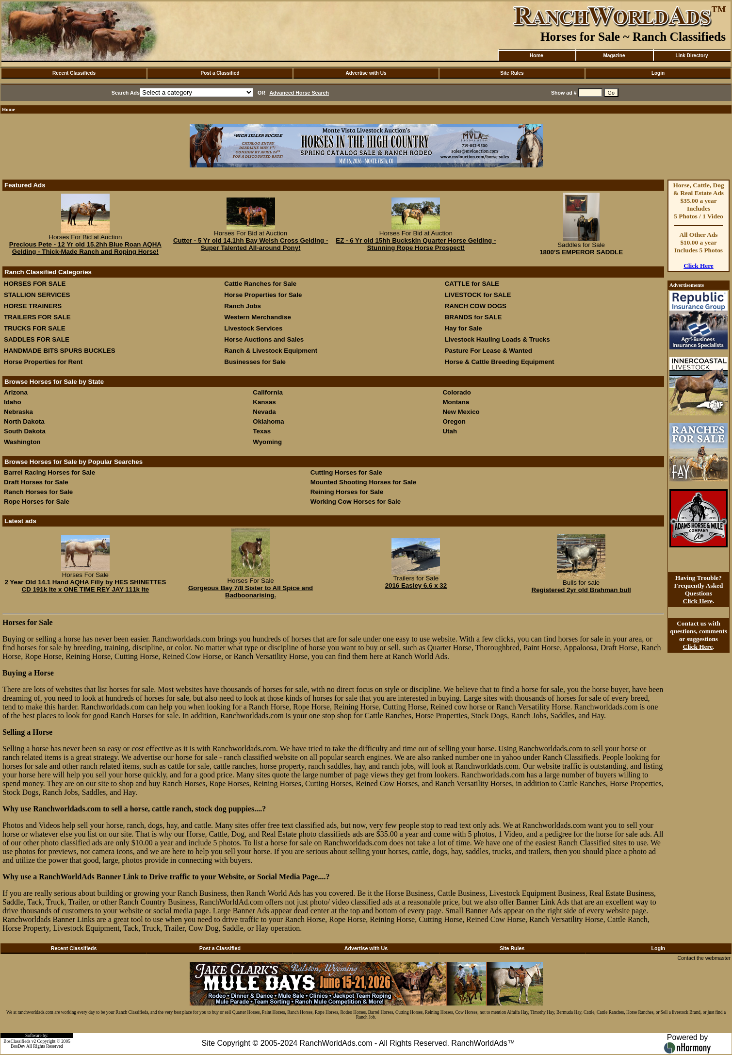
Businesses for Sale (255, 361)
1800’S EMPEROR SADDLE (581, 252)
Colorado (456, 392)
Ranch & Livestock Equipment (270, 350)
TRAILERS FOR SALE (37, 317)
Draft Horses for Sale (36, 482)
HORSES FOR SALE (34, 283)
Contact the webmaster (704, 958)
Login (658, 73)
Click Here (698, 265)
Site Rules (511, 73)
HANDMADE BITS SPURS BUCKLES (59, 350)
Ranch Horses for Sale (38, 491)
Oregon (453, 421)
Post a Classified (219, 73)
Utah (449, 431)
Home (536, 55)
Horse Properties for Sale (263, 294)
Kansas (264, 402)
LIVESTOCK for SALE (478, 294)
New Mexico (460, 411)
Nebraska (18, 411)
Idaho (12, 402)
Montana (455, 402)
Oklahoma (268, 421)
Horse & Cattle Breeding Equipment (499, 361)
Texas (262, 431)
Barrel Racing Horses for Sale (49, 472)
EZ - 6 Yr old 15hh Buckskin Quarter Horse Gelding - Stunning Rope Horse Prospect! (416, 244)
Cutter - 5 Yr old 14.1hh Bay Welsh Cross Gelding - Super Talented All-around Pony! (250, 244)
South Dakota (25, 431)
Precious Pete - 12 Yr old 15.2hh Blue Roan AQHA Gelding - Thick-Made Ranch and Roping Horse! (85, 248)
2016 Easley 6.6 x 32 (416, 585)
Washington (22, 441)
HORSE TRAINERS (33, 306)
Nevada (264, 411)
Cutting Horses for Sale (346, 472)
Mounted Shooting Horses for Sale (363, 482)
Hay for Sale (464, 328)
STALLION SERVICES (37, 294)
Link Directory (691, 55)
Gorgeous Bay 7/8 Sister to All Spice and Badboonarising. (250, 591)
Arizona (16, 392)
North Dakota (24, 421)
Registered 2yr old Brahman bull (581, 589)
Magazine (614, 55)
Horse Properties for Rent (43, 361)
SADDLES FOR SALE (36, 339)
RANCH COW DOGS (475, 306)
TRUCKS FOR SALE (34, 328)
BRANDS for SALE (473, 317)
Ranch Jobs (242, 306)
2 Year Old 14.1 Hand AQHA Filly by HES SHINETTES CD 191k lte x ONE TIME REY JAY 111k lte (85, 585)
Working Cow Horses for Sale (355, 501)
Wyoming (267, 441)
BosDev (18, 1046)
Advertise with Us (366, 73)
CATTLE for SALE (472, 283)
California (267, 392)
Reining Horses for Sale (346, 491)
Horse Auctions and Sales (264, 339)
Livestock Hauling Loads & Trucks (497, 339)
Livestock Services (253, 328)
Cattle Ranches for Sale (260, 283)
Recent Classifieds (74, 73)
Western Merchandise (257, 317)
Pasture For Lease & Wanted (488, 350)
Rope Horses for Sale (36, 501)
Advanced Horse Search (299, 93)
